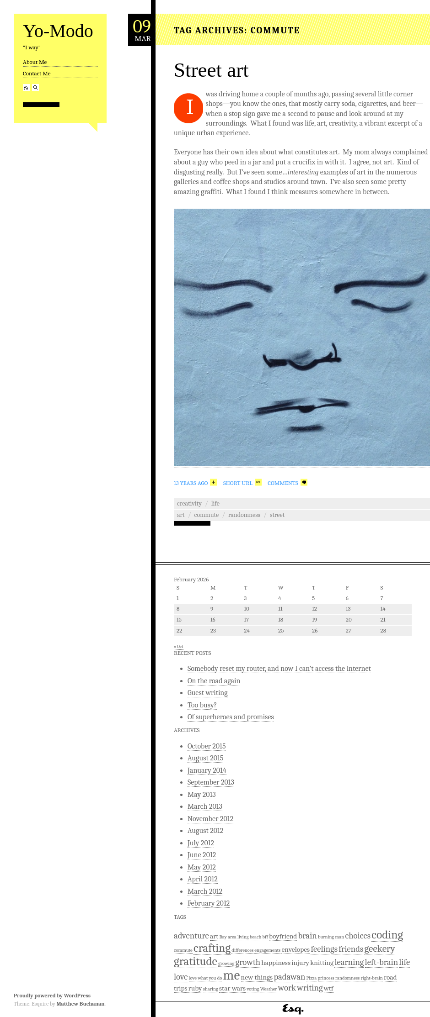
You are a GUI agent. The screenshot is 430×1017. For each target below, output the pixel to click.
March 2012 (205, 891)
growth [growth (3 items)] (248, 962)
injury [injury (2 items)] (300, 963)
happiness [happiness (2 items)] (275, 963)
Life (215, 503)
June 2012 (202, 855)
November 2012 (210, 819)
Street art (211, 69)
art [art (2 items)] (214, 936)
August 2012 (205, 831)
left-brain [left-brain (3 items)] (381, 962)
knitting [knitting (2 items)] (321, 963)
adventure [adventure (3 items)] (191, 936)
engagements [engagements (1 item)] (267, 950)
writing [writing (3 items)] (309, 988)
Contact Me (36, 73)
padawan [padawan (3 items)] (289, 977)
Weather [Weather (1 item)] (268, 989)
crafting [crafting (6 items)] (212, 947)
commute (206, 515)
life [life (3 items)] (404, 962)
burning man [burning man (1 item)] (331, 937)
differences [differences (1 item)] (242, 950)
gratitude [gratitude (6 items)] (195, 961)
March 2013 (205, 806)
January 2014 (207, 770)
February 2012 (209, 903)
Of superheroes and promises (231, 717)
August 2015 (205, 758)
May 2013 (202, 794)
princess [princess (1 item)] (326, 978)
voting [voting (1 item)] (253, 989)
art (181, 515)
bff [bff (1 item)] (265, 937)
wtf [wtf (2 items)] (328, 988)
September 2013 (211, 782)
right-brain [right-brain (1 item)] (371, 978)
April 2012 (203, 879)
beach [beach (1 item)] (256, 937)
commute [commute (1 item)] (183, 950)
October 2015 (207, 746)
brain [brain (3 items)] (307, 936)
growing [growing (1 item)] (226, 963)
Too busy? (202, 705)
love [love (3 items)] (181, 977)
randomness (244, 515)
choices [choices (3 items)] (358, 936)
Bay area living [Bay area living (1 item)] (234, 937)
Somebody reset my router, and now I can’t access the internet (279, 668)
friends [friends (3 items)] (351, 949)
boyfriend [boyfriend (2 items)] (283, 936)
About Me (35, 61)
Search (35, 87)
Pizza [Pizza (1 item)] (311, 978)
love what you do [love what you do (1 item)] (205, 978)
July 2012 (201, 843)
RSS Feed (26, 87)
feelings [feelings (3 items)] (324, 949)
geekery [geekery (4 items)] (379, 948)
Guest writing (208, 693)
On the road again (214, 681)
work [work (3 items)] (287, 988)
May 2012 (202, 867)
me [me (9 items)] (231, 975)
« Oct (178, 646)
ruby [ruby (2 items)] (195, 988)
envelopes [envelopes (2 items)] (295, 949)
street (277, 515)
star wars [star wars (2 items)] (232, 988)
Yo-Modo (58, 31)
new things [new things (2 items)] (257, 977)
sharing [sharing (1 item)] (210, 989)
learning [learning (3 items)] (349, 962)
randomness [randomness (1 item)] (347, 978)
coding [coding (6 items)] (387, 934)
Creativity (189, 503)
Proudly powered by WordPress (52, 995)
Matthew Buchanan (80, 1004)
